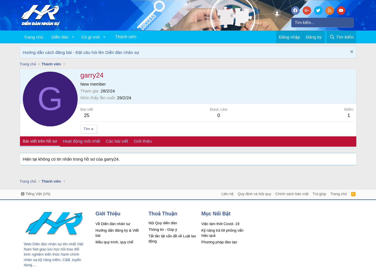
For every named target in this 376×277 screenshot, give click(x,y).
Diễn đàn (60, 37)
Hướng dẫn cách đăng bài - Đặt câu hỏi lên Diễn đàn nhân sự (81, 52)
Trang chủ (33, 37)
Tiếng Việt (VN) (36, 194)
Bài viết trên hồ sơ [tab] (40, 141)
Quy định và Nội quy (255, 194)
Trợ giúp (319, 194)
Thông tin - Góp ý (162, 229)
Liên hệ (228, 194)
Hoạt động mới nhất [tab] (81, 141)
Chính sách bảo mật (292, 194)
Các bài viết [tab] (117, 141)
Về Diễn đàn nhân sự (113, 224)
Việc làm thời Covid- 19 (220, 224)
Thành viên (125, 36)
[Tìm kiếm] (322, 22)
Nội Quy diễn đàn (162, 223)
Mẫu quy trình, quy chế (114, 242)
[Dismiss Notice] (351, 52)
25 (86, 115)
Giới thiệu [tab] (143, 141)
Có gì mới (90, 37)
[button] (73, 37)
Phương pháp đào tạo (219, 242)
